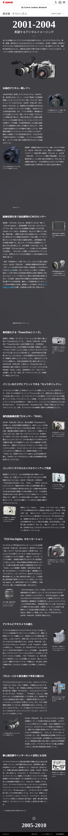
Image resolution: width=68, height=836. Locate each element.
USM (10, 270)
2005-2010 (34, 825)
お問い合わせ (34, 834)
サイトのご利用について (47, 834)
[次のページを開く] (34, 818)
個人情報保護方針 (60, 834)
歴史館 (6, 13)
